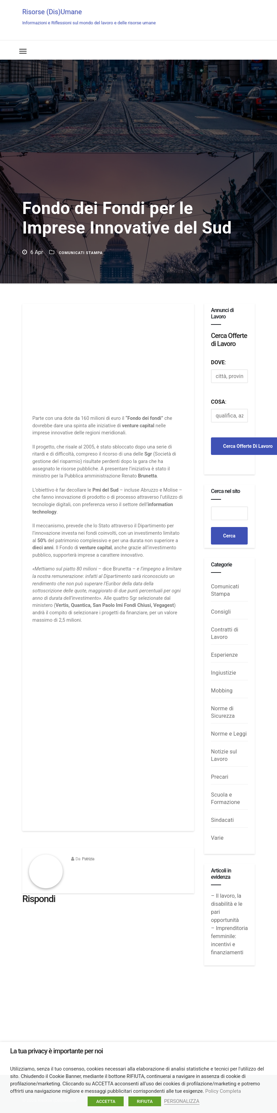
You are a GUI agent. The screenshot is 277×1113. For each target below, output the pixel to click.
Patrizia (88, 858)
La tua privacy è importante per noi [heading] (56, 1051)
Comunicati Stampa (81, 253)
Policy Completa (223, 1091)
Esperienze (224, 655)
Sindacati (222, 820)
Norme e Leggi (229, 734)
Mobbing (222, 690)
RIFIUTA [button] (145, 1101)
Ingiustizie (223, 673)
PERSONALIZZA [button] (181, 1101)
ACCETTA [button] (105, 1101)
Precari (219, 777)
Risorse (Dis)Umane (89, 16)
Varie (217, 838)
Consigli (221, 612)
